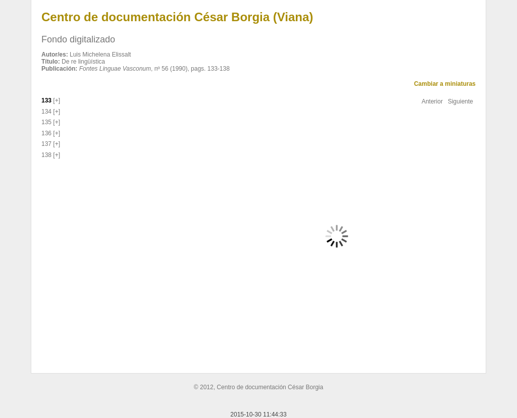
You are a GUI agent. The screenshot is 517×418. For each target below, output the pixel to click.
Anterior (432, 101)
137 (46, 143)
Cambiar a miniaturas (445, 83)
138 (46, 155)
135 (46, 122)
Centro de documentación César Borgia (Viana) (177, 17)
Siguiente (460, 101)
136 (46, 133)
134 (46, 111)
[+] (55, 100)
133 (46, 100)
